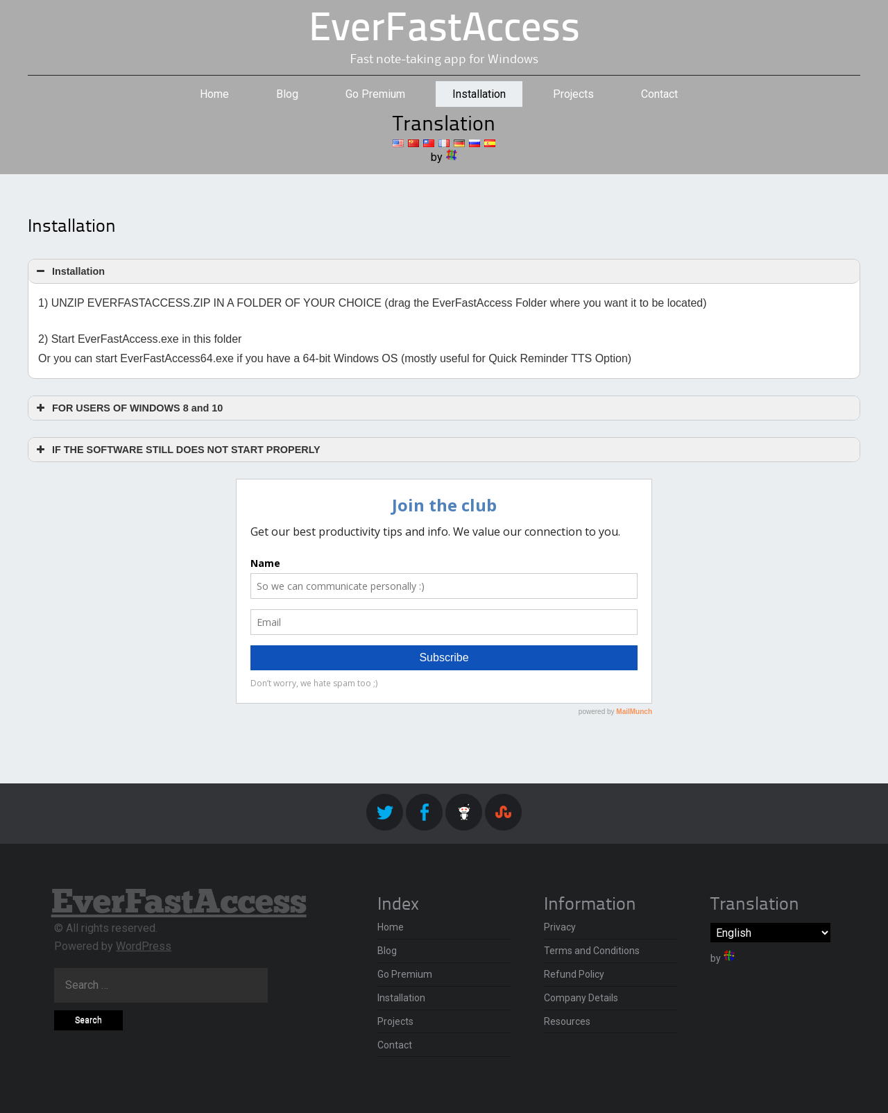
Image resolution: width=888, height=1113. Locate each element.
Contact (659, 94)
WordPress (143, 946)
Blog (287, 94)
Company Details (581, 997)
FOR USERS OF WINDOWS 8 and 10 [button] (128, 408)
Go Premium (375, 94)
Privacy (560, 927)
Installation (479, 94)
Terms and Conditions (592, 950)
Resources (567, 1021)
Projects (573, 94)
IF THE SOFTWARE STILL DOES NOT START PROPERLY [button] (177, 450)
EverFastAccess (444, 30)
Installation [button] (69, 271)
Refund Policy (574, 974)
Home (214, 94)
